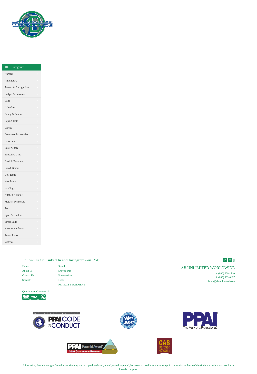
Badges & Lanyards (15, 94)
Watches (9, 242)
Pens (7, 208)
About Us (17, 3)
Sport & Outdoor (13, 215)
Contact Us (30, 3)
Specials (26, 280)
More (174, 14)
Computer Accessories (16, 134)
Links (49, 3)
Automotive (11, 80)
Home (6, 3)
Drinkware (161, 14)
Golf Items (10, 174)
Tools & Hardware (14, 228)
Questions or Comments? (35, 291)
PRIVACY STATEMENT (71, 284)
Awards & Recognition (17, 87)
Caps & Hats (11, 121)
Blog (40, 3)
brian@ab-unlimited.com (221, 281)
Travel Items (11, 235)
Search (189, 3)
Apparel (138, 14)
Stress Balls (11, 221)
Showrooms (64, 270)
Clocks (8, 127)
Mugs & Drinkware (15, 201)
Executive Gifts (13, 154)
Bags (148, 14)
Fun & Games (12, 168)
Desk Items (10, 141)
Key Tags (9, 188)
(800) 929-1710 (226, 273)
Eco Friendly (122, 14)
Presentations (65, 275)
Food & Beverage (14, 161)
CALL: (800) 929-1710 (193, 14)
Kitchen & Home (14, 194)
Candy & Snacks (13, 114)
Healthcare (10, 181)
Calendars (10, 107)
